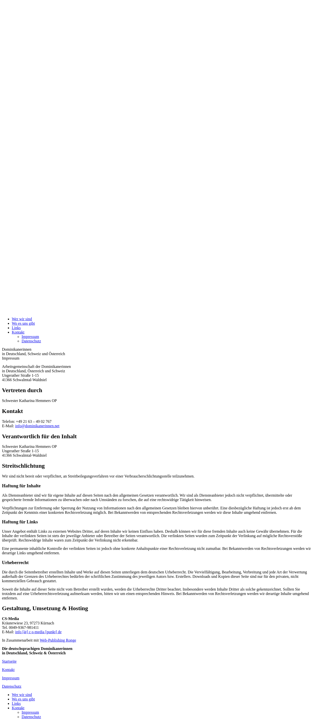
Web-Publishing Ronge (58, 640)
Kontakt (18, 332)
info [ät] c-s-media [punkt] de (38, 632)
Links (16, 328)
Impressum (30, 337)
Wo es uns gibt (23, 323)
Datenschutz (31, 341)
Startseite (9, 661)
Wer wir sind (22, 319)
